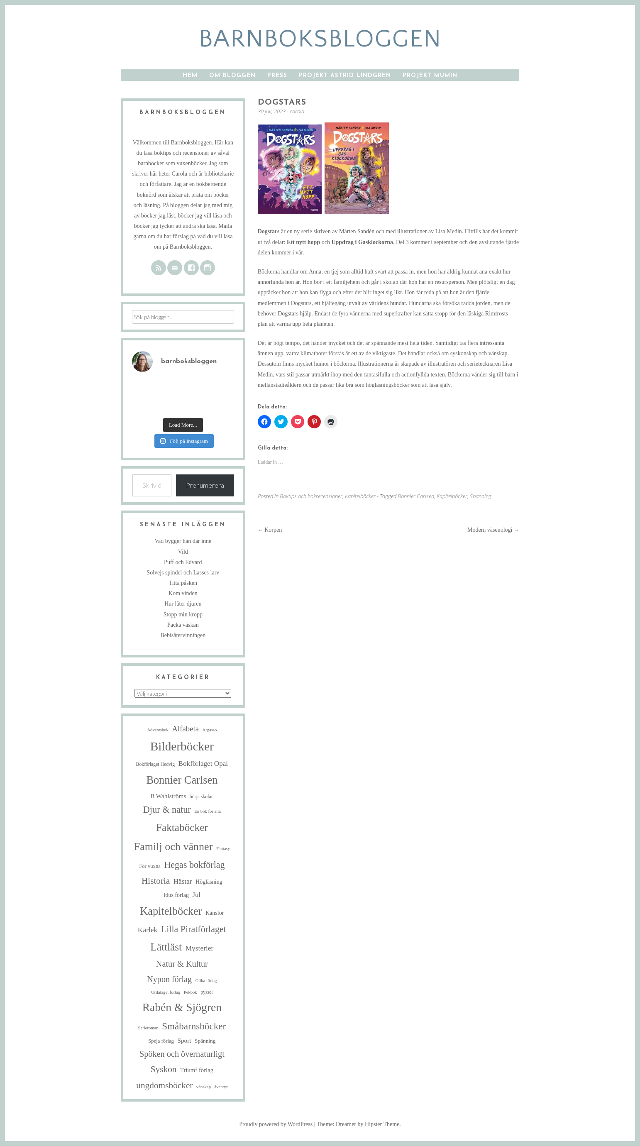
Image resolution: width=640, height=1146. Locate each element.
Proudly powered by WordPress (276, 1124)
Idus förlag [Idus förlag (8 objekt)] (176, 895)
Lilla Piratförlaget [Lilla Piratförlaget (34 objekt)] (193, 929)
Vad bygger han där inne (182, 541)
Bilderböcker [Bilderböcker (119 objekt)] (182, 746)
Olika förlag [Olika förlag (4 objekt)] (206, 980)
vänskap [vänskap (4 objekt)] (203, 1087)
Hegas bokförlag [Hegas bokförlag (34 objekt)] (194, 865)
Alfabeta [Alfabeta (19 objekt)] (185, 728)
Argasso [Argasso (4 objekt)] (210, 730)
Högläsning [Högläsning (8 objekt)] (208, 881)
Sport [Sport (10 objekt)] (184, 1040)
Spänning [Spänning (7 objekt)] (205, 1041)
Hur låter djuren (182, 604)
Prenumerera (205, 485)
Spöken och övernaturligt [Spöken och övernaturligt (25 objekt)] (182, 1053)
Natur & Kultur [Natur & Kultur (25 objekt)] (182, 963)
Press (277, 76)
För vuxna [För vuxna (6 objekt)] (150, 866)
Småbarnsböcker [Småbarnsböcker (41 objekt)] (194, 1026)
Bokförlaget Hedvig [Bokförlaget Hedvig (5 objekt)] (155, 764)
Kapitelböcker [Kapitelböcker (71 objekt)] (171, 911)
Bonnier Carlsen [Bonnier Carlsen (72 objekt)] (181, 780)
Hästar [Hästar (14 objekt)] (182, 881)
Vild (183, 552)
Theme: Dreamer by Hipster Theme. (359, 1124)
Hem (190, 76)
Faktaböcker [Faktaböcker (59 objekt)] (182, 827)
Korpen (270, 530)
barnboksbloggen (320, 39)
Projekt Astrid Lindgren (345, 76)
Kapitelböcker (360, 496)
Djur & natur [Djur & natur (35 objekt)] (167, 809)
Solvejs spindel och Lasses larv (183, 572)
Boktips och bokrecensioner (311, 496)
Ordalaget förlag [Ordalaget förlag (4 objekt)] (165, 992)
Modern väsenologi (493, 530)
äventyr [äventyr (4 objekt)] (220, 1087)
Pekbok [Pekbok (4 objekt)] (190, 992)
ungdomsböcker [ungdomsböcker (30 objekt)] (164, 1085)
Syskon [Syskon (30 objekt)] (164, 1069)
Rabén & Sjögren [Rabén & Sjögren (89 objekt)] (182, 1007)
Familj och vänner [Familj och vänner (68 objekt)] (173, 847)
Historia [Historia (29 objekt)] (156, 881)
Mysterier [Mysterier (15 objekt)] (200, 948)
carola (297, 111)
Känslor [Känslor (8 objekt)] (214, 912)
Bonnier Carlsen (416, 496)
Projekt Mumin (430, 76)
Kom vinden (183, 593)
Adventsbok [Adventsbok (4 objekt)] (158, 730)
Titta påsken (183, 583)
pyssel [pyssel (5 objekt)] (206, 992)
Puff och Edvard (183, 562)
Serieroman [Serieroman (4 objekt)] (148, 1028)
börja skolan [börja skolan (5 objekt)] (202, 796)
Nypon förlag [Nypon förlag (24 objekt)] (169, 979)
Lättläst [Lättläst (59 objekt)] (166, 947)
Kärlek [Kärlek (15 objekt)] (147, 930)
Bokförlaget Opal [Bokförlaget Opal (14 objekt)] (203, 763)
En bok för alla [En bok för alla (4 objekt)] (207, 811)
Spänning (480, 496)
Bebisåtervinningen (182, 635)
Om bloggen (232, 76)
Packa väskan (183, 625)
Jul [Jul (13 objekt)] (196, 895)
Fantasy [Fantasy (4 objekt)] (223, 848)
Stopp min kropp (183, 614)
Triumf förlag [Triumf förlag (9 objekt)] (196, 1070)
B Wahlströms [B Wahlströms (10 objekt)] (168, 795)
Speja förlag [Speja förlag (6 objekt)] (161, 1041)
